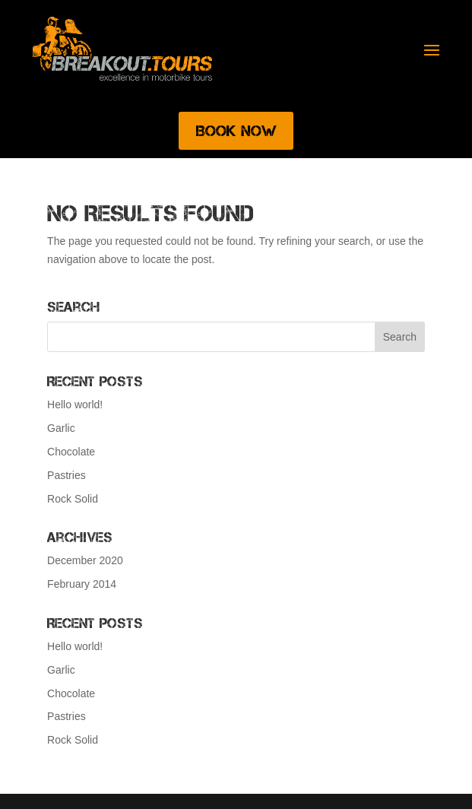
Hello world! (75, 404)
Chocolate (71, 452)
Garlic (61, 428)
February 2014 (81, 584)
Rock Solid (72, 499)
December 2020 (85, 560)
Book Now (236, 130)
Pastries (66, 475)
